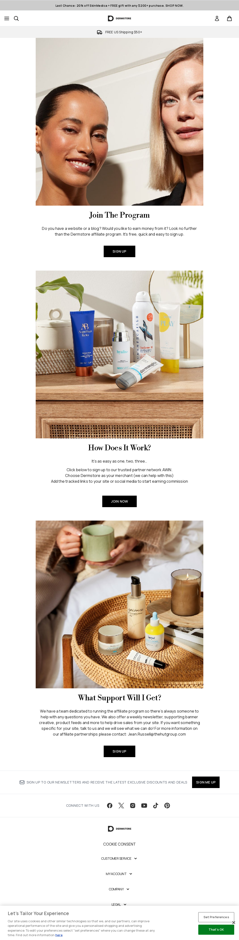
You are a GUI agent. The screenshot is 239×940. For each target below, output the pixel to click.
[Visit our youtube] (144, 805)
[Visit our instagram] (132, 805)
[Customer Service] (119, 858)
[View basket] (229, 18)
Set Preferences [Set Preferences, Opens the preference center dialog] (216, 917)
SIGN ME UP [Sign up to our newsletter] (206, 782)
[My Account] (119, 874)
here (59, 935)
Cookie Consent (119, 844)
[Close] (233, 922)
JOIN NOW (119, 501)
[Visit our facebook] (109, 805)
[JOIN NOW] (119, 354)
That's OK (216, 929)
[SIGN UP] (119, 122)
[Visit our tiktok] (155, 805)
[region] (119, 923)
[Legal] (120, 904)
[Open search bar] (16, 18)
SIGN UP (119, 251)
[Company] (120, 889)
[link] (217, 18)
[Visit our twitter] (121, 805)
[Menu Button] (7, 18)
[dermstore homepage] (119, 18)
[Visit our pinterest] (167, 805)
